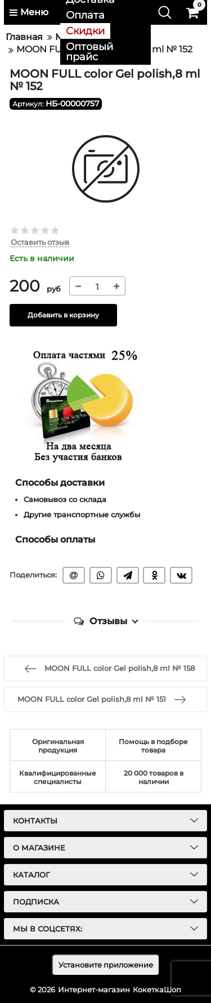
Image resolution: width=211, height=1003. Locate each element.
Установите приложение (106, 964)
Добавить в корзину (63, 315)
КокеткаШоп (157, 989)
